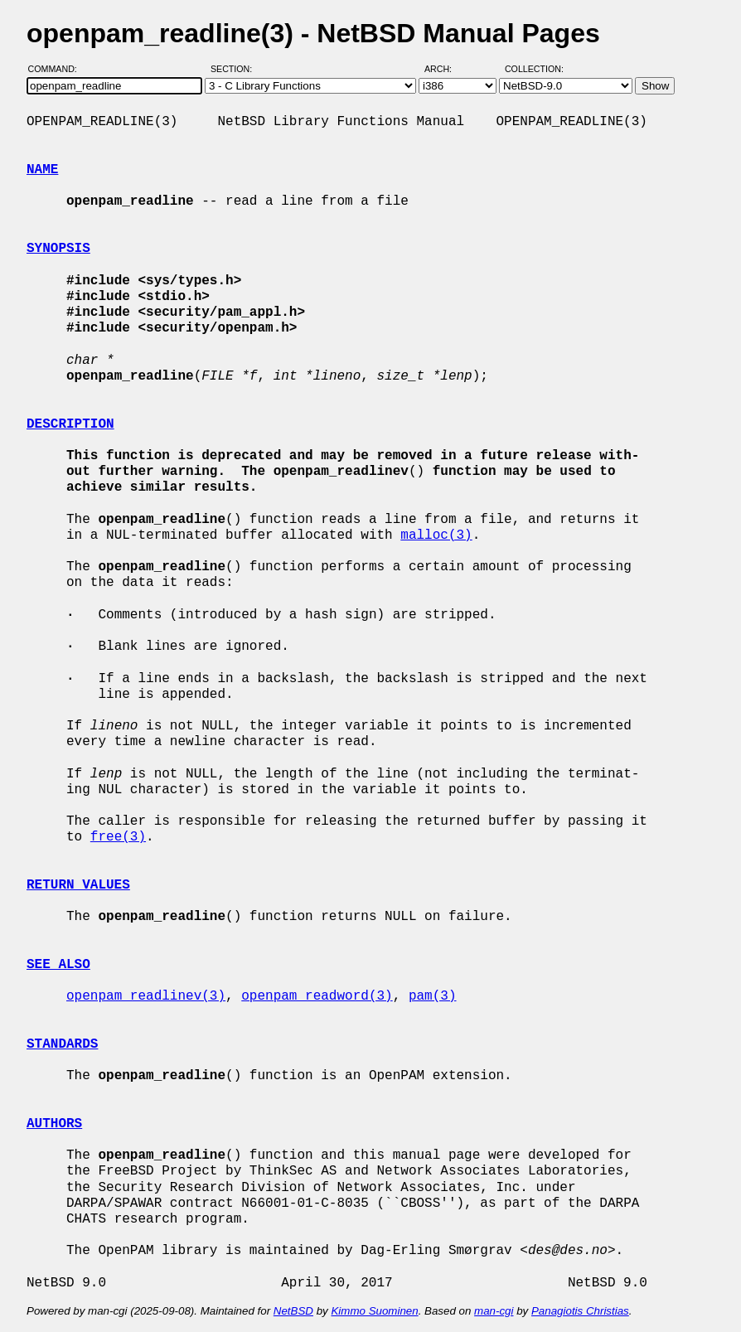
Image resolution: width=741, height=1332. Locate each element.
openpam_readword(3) (316, 996)
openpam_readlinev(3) (145, 996)
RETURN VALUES (78, 885)
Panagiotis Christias (580, 1311)
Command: (57, 69)
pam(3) (433, 996)
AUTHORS (54, 1124)
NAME (42, 170)
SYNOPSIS (58, 249)
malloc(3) (436, 535)
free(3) (118, 837)
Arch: (445, 69)
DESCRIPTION (70, 424)
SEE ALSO (58, 965)
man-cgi (493, 1311)
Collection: (534, 69)
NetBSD (293, 1311)
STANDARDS (62, 1044)
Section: (235, 69)
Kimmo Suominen (374, 1311)
